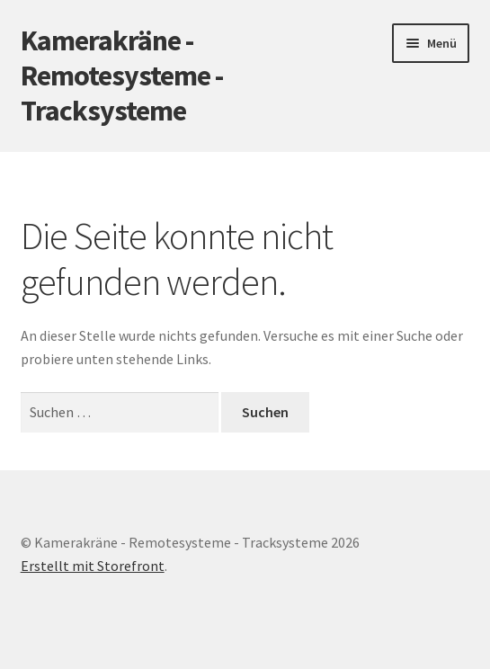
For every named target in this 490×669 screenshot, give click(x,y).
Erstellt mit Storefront (93, 566)
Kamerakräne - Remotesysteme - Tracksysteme (122, 75)
